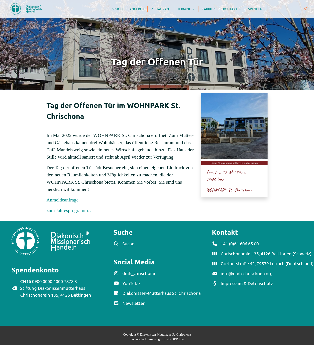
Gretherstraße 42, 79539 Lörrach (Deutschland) (267, 263)
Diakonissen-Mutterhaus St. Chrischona (161, 293)
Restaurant (161, 9)
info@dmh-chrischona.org (247, 273)
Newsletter (133, 303)
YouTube (131, 283)
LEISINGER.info (172, 339)
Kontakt (234, 9)
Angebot (136, 9)
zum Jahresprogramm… (69, 210)
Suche (128, 243)
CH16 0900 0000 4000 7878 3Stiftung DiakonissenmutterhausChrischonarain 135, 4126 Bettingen (55, 288)
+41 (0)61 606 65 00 (240, 243)
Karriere (209, 9)
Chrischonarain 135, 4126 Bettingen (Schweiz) (266, 253)
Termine (187, 9)
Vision (117, 9)
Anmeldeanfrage (62, 199)
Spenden (255, 9)
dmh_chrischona (138, 273)
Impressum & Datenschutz (247, 283)
